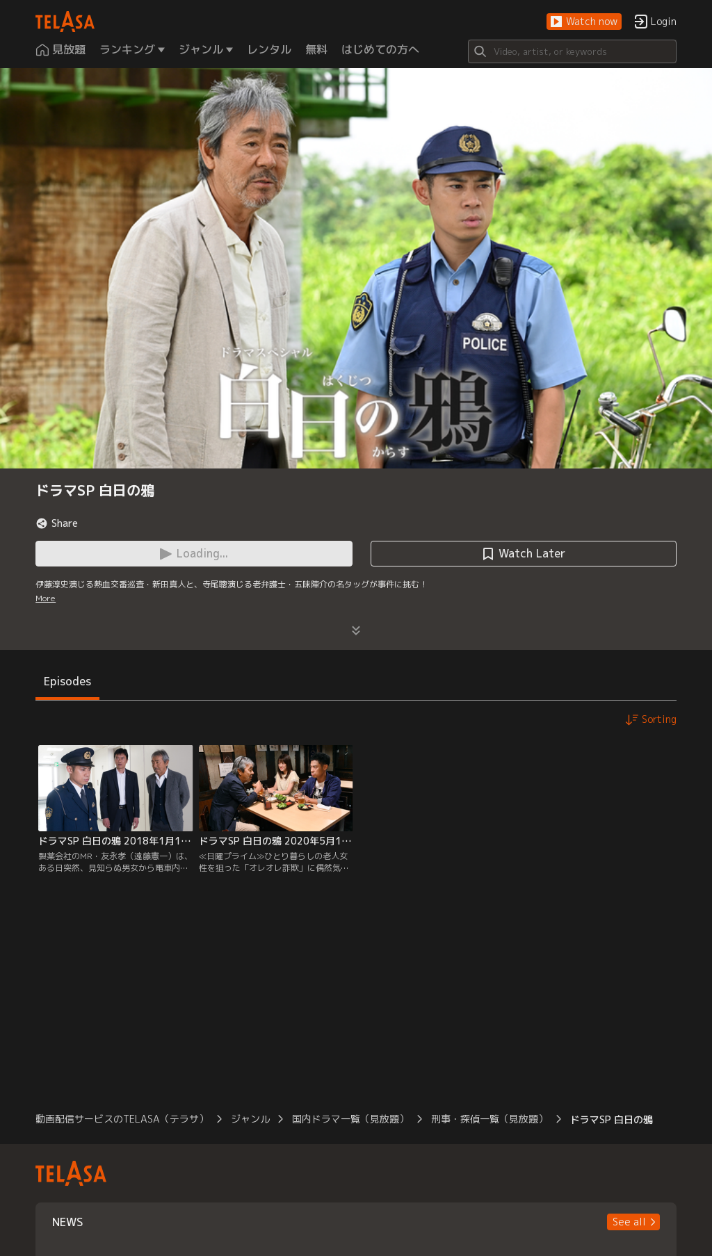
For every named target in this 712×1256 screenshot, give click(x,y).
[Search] (572, 51)
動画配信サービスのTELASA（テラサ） (122, 1118)
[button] (584, 22)
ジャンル (250, 1118)
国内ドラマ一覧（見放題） (350, 1118)
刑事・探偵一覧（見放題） (489, 1118)
